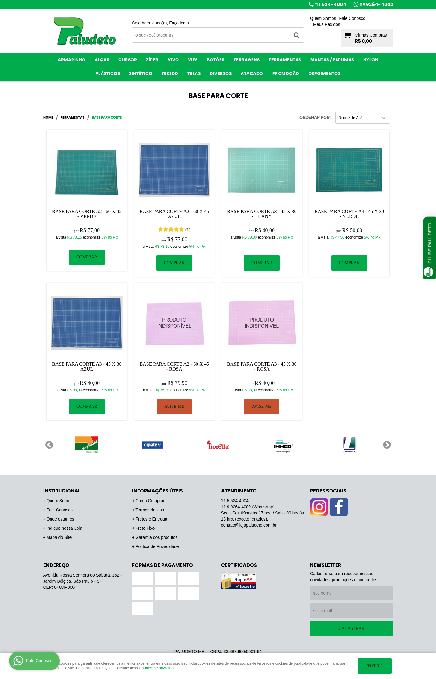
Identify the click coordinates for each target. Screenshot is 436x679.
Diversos (221, 74)
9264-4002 (376, 4)
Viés (193, 60)
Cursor (127, 60)
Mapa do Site (59, 537)
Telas (194, 74)
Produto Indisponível (174, 323)
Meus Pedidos (326, 24)
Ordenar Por (314, 118)
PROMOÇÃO (285, 74)
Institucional (62, 491)
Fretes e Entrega (151, 519)
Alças (102, 60)
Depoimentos (325, 74)
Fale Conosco (352, 18)
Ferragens (247, 60)
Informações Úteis (157, 491)
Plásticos (108, 74)
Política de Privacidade (157, 546)
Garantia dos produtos (156, 537)
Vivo (173, 60)
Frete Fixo (145, 528)
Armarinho (71, 60)
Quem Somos (323, 18)
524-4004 (330, 4)
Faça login (179, 22)
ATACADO (252, 74)
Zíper (152, 60)
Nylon (370, 60)
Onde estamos (60, 519)
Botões (216, 60)
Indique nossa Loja (64, 528)
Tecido (170, 74)
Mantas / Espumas (332, 60)
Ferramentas (285, 60)
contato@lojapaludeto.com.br (249, 525)
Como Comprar (150, 500)
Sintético (140, 74)
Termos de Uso (149, 509)
